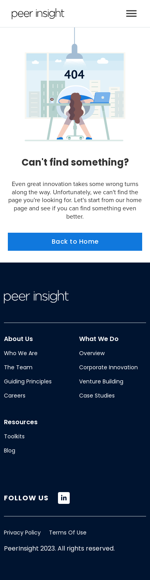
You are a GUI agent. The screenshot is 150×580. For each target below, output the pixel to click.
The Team (18, 367)
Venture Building (101, 381)
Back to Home (75, 241)
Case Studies (97, 395)
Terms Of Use (68, 532)
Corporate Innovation (108, 367)
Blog (9, 450)
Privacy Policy (22, 532)
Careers (14, 395)
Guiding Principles (28, 381)
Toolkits (14, 436)
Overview (92, 353)
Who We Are (21, 353)
